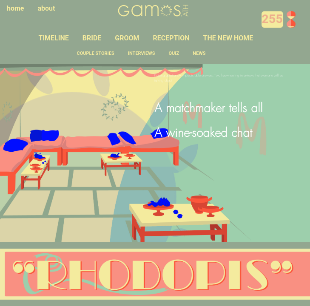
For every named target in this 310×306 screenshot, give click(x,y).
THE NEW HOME (228, 38)
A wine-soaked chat (203, 134)
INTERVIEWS (141, 53)
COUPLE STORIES (95, 53)
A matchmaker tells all (208, 109)
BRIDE (92, 38)
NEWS (199, 53)
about (46, 8)
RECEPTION (171, 38)
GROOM (127, 38)
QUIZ (174, 53)
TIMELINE (54, 38)
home (15, 8)
